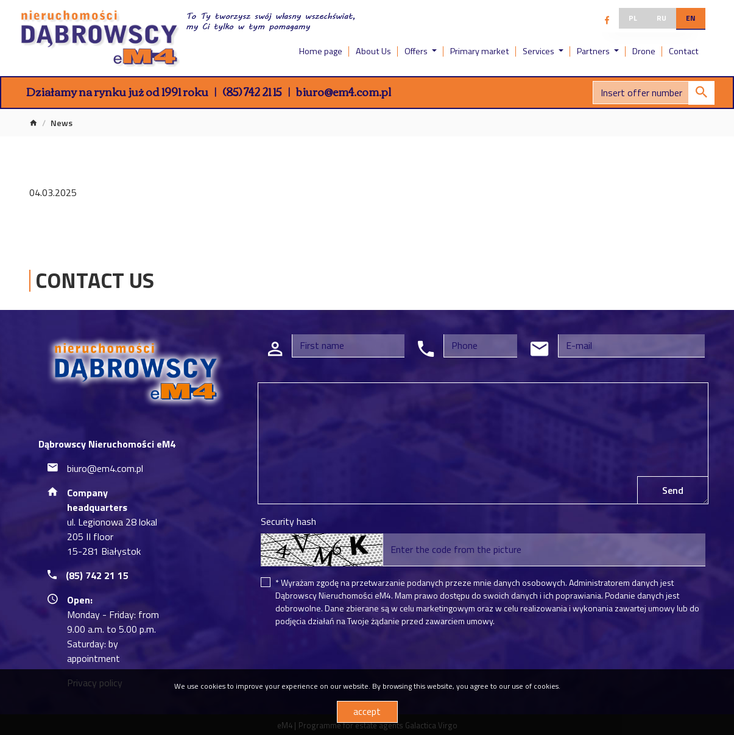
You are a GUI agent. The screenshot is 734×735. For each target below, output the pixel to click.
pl (633, 18)
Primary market (479, 51)
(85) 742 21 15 (252, 91)
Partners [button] (594, 51)
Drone (643, 51)
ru (661, 18)
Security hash (288, 521)
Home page (320, 51)
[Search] (654, 92)
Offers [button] (416, 51)
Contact (684, 51)
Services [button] (539, 51)
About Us (373, 51)
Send (672, 490)
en (691, 18)
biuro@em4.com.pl (343, 91)
